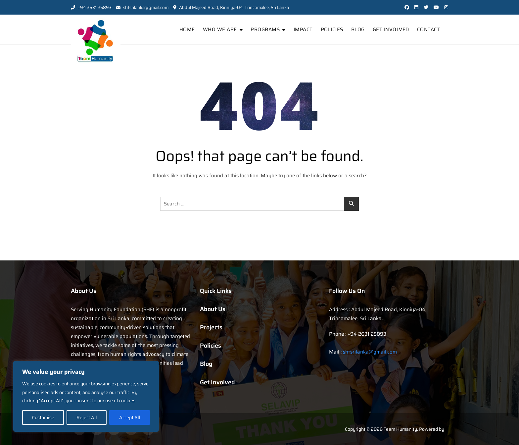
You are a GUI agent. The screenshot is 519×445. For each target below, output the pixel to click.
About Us (212, 309)
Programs (265, 29)
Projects (211, 327)
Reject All (86, 417)
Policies (332, 29)
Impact (303, 29)
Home (187, 29)
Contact (429, 29)
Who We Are (220, 29)
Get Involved (391, 29)
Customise (43, 417)
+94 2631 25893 (91, 7)
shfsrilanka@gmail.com (142, 7)
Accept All (129, 417)
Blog (358, 29)
